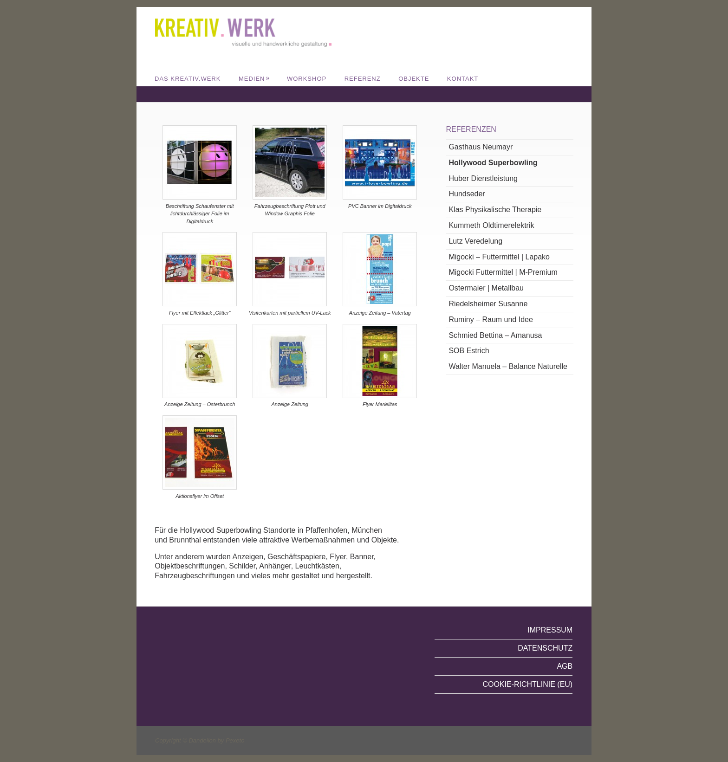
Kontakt (462, 78)
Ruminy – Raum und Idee (490, 319)
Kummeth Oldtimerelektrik (491, 225)
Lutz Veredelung (475, 241)
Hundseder (466, 194)
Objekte (413, 78)
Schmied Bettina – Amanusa (495, 335)
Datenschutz (545, 648)
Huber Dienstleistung (483, 178)
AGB (564, 666)
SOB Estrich (468, 351)
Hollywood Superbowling (492, 163)
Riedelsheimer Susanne (487, 304)
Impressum (549, 630)
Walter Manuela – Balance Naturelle (507, 366)
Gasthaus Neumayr (480, 147)
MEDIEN (254, 78)
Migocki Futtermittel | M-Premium (502, 272)
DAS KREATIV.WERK (188, 78)
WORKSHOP (306, 78)
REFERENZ (362, 78)
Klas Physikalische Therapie (494, 209)
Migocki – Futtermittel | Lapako (499, 257)
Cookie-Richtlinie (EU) (527, 684)
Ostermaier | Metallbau (486, 288)
